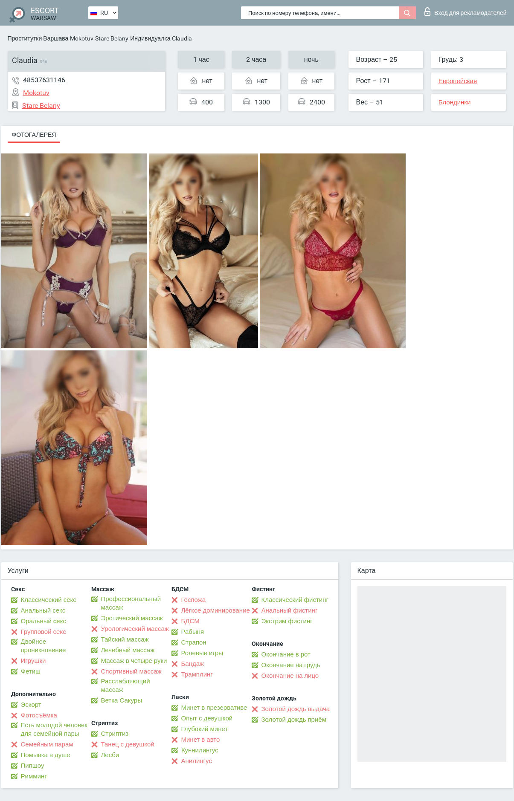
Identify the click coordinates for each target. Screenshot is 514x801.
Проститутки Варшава (38, 38)
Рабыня (192, 632)
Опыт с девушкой (207, 718)
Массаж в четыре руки (134, 661)
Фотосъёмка (39, 715)
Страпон (193, 642)
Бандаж (192, 664)
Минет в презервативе (214, 707)
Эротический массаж (132, 618)
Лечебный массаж (128, 650)
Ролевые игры (202, 653)
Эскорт (31, 704)
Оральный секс (43, 621)
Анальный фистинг (289, 610)
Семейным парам (47, 744)
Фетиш (31, 671)
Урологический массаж (135, 629)
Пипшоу (32, 765)
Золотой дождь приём (293, 719)
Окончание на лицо (290, 676)
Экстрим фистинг (287, 621)
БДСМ (190, 621)
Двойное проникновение (43, 646)
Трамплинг (197, 674)
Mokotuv (81, 38)
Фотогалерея (34, 134)
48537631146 (44, 80)
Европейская (457, 81)
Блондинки (454, 102)
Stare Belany (111, 38)
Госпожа (193, 600)
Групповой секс (43, 632)
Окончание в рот (286, 654)
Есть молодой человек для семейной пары (54, 729)
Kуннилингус (199, 750)
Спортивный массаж (131, 671)
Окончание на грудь (290, 665)
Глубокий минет (204, 729)
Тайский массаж (125, 639)
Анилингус (196, 761)
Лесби (110, 755)
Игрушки (33, 661)
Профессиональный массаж (131, 603)
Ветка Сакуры (121, 700)
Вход (465, 11)
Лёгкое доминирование (215, 610)
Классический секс (48, 600)
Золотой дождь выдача (295, 709)
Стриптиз (115, 733)
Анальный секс (43, 610)
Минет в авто (200, 739)
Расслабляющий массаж (125, 685)
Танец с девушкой (127, 744)
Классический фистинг (294, 600)
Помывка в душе (45, 755)
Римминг (34, 776)
